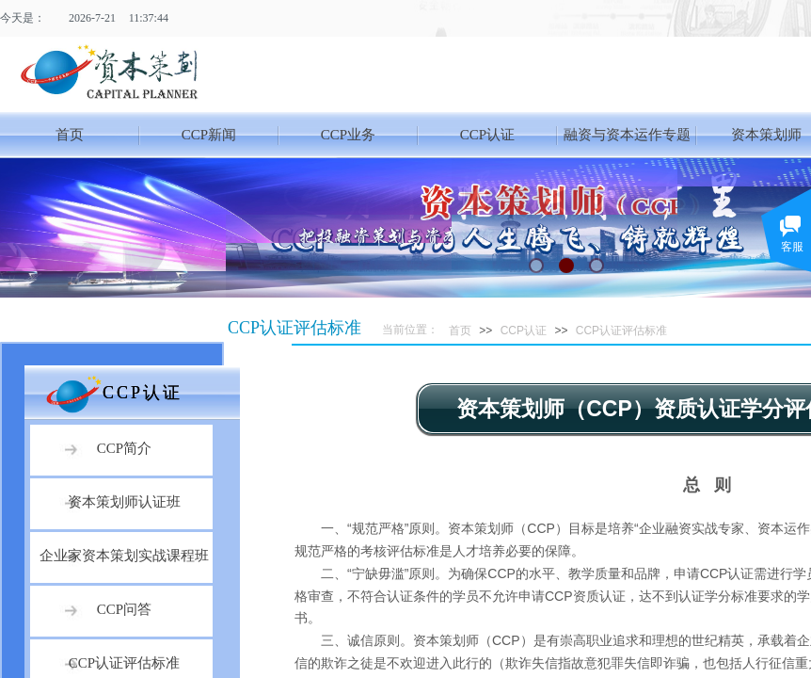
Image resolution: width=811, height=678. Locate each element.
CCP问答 (124, 609)
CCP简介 (124, 448)
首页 (70, 134)
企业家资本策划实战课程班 (124, 555)
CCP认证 (487, 134)
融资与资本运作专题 (627, 134)
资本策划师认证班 (124, 501)
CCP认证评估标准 (621, 330)
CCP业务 (348, 134)
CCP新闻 (209, 134)
